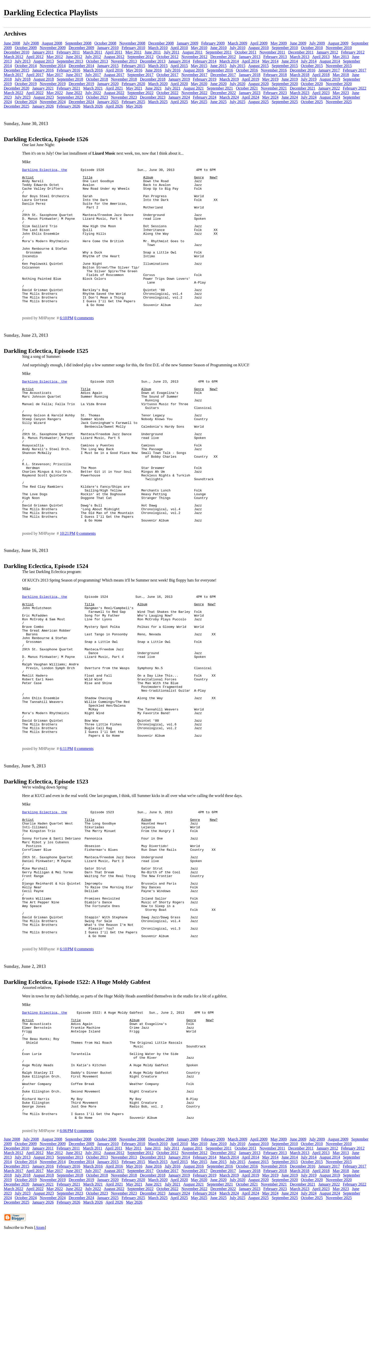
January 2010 (108, 48)
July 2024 (309, 97)
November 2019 (53, 84)
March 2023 (299, 93)
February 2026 (68, 106)
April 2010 (179, 48)
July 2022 (93, 93)
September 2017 (140, 75)
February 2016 (68, 70)
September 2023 (70, 97)
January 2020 (108, 84)
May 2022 (55, 93)
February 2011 (68, 52)
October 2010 (312, 48)
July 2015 (237, 66)
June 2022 (74, 93)
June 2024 (290, 97)
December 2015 (16, 70)
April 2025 (179, 102)
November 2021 (274, 88)
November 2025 (339, 102)
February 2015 (133, 66)
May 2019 (270, 79)
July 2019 (309, 79)
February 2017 (354, 70)
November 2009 (53, 48)
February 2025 (133, 102)
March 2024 (229, 97)
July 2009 (317, 43)
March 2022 (13, 93)
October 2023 (97, 97)
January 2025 (108, 102)
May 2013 (341, 57)
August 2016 (193, 70)
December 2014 (81, 66)
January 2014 (179, 61)
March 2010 (158, 48)
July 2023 (23, 97)
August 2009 (338, 43)
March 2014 (229, 61)
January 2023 (250, 93)
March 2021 (93, 88)
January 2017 (329, 70)
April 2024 (250, 97)
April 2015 (179, 66)
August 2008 (52, 43)
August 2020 (258, 84)
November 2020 (339, 84)
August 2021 (193, 88)
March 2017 (13, 75)
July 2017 (93, 75)
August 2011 (192, 52)
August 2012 (114, 57)
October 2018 (97, 79)
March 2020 (158, 84)
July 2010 (237, 48)
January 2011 (43, 52)
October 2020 (312, 84)
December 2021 (302, 88)
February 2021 (68, 88)
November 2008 (132, 43)
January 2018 (250, 75)
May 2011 (134, 52)
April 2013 (321, 57)
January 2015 (108, 66)
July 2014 (309, 61)
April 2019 (250, 79)
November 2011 (272, 52)
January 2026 (43, 106)
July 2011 (171, 52)
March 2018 (299, 75)
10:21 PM (67, 590)
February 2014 (204, 61)
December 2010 (16, 52)
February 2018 (275, 75)
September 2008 (78, 43)
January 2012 (327, 52)
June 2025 (218, 102)
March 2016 (93, 70)
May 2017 (55, 75)
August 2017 (114, 75)
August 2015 (258, 66)
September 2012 (140, 57)
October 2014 (26, 66)
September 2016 (220, 70)
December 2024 (81, 102)
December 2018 (153, 79)
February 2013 (275, 57)
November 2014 (53, 66)
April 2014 (250, 61)
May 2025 (199, 102)
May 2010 (199, 48)
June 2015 (218, 66)
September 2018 (70, 79)
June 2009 (298, 43)
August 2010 (258, 48)
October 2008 (105, 43)
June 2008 (12, 43)
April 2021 (114, 88)
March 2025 (158, 102)
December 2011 (301, 52)
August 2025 (258, 102)
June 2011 (153, 52)
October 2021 (247, 88)
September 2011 (219, 52)
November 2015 (339, 66)
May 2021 (134, 88)
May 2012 (55, 57)
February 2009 (213, 43)
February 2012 (352, 52)
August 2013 (43, 61)
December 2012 (223, 57)
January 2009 (187, 43)
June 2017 (74, 75)
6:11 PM (66, 833)
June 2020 (218, 84)
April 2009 (259, 43)
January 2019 (179, 79)
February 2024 (204, 97)
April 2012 (35, 57)
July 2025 (237, 102)
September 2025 (285, 102)
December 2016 (302, 70)
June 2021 (153, 88)
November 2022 (194, 93)
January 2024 (179, 97)
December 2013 (153, 61)
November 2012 (194, 57)
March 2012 (13, 57)
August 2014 (329, 61)
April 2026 (114, 106)
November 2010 (339, 48)
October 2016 (247, 70)
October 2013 (97, 61)
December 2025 (16, 106)
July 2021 (173, 88)
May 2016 (134, 70)
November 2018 (124, 79)
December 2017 (223, 75)
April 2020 (179, 84)
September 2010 (285, 48)
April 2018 (321, 75)
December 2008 (161, 43)
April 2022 (35, 93)
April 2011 (113, 52)
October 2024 (26, 102)
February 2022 (354, 88)
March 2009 (237, 43)
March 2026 (93, 106)
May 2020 (199, 84)
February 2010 (133, 48)
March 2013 (299, 57)
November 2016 (274, 70)
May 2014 (270, 61)
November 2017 (194, 75)
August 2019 (329, 79)
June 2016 (153, 70)
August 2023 (43, 97)
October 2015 (312, 66)
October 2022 (168, 93)
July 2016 (173, 70)
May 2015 (199, 66)
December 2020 (16, 88)
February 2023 (275, 93)
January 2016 (43, 70)
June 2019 (290, 79)
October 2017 (168, 75)
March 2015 (158, 66)
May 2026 (134, 106)
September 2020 (285, 84)
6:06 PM (66, 1263)
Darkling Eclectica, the (44, 170)
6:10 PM (66, 346)
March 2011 (92, 52)
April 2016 (114, 70)
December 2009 (81, 48)
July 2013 (23, 61)
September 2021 (220, 88)
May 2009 (279, 43)
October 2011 (246, 52)
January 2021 (43, 88)
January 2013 (250, 57)
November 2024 (53, 102)
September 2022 (140, 93)
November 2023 (124, 97)
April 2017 (35, 75)
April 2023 (321, 93)
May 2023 (341, 93)
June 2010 (218, 48)
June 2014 (290, 61)
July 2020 (237, 84)
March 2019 (229, 79)
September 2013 (70, 61)
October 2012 (168, 57)
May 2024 (270, 97)
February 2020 (133, 84)
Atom (40, 1359)
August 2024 (329, 97)
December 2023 (153, 97)
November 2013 (124, 61)
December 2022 (223, 93)
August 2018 (43, 79)
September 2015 (285, 66)
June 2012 (74, 57)
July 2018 (23, 79)
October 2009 (26, 48)
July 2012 (93, 57)
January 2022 (329, 88)
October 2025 (312, 102)
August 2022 (114, 93)
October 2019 (26, 84)
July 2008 (31, 43)
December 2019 (81, 84)
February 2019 (204, 79)
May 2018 (341, 75)
